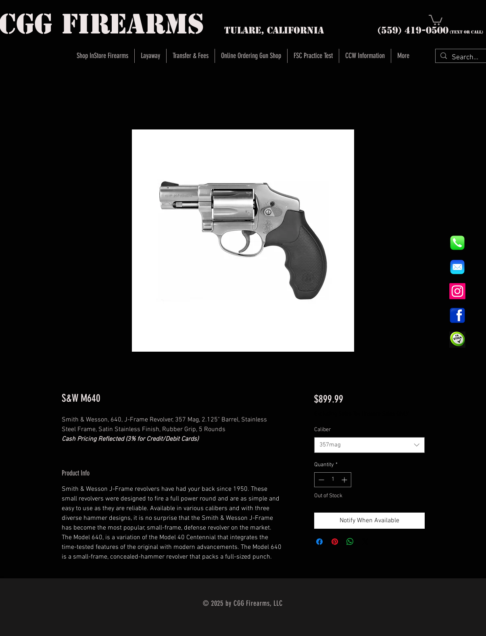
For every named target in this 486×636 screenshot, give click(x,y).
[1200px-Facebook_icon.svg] (457, 315)
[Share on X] (365, 541)
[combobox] (369, 445)
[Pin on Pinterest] (335, 541)
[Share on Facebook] (319, 541)
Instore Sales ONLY (386, 414)
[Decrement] (320, 480)
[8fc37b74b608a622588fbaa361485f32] (457, 267)
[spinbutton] (332, 480)
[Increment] (345, 480)
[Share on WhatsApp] (350, 541)
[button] (435, 19)
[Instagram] (457, 291)
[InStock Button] (457, 340)
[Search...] (465, 57)
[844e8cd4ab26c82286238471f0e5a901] (457, 243)
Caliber (322, 429)
